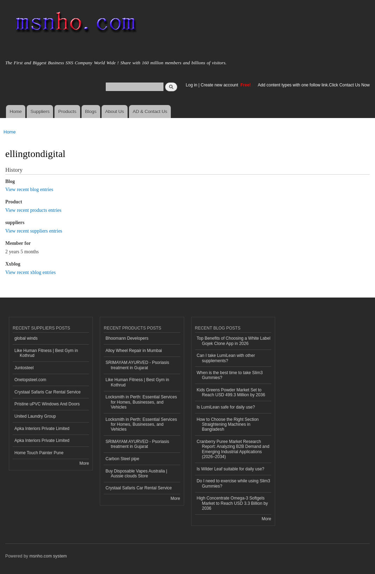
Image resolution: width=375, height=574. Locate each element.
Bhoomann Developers (126, 338)
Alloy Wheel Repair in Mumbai (133, 350)
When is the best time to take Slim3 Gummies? (230, 375)
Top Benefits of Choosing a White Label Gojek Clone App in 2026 (234, 341)
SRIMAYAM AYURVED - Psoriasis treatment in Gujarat (137, 365)
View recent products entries (33, 210)
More (84, 463)
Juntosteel (24, 367)
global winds (26, 338)
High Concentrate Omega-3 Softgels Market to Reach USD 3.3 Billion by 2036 (232, 503)
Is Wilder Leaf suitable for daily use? (231, 469)
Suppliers (40, 111)
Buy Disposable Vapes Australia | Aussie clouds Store (136, 473)
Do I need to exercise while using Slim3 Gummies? (233, 483)
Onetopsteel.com (30, 379)
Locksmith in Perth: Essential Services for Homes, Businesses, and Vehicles (141, 402)
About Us (114, 111)
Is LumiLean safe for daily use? (226, 407)
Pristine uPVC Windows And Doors (47, 404)
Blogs (91, 111)
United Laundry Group (35, 416)
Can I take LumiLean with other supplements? (226, 358)
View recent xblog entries (30, 272)
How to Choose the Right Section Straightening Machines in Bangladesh (228, 424)
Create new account (220, 85)
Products (67, 111)
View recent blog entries (29, 189)
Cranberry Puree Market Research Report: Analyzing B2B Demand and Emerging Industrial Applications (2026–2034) (233, 449)
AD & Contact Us (150, 111)
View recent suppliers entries (33, 231)
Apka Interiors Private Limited (42, 428)
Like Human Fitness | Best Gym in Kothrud (46, 353)
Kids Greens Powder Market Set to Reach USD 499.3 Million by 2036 (231, 392)
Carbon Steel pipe (122, 458)
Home (15, 111)
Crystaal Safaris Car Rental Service (47, 392)
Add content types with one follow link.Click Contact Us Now (314, 85)
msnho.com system (48, 556)
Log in (192, 85)
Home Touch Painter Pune (39, 452)
